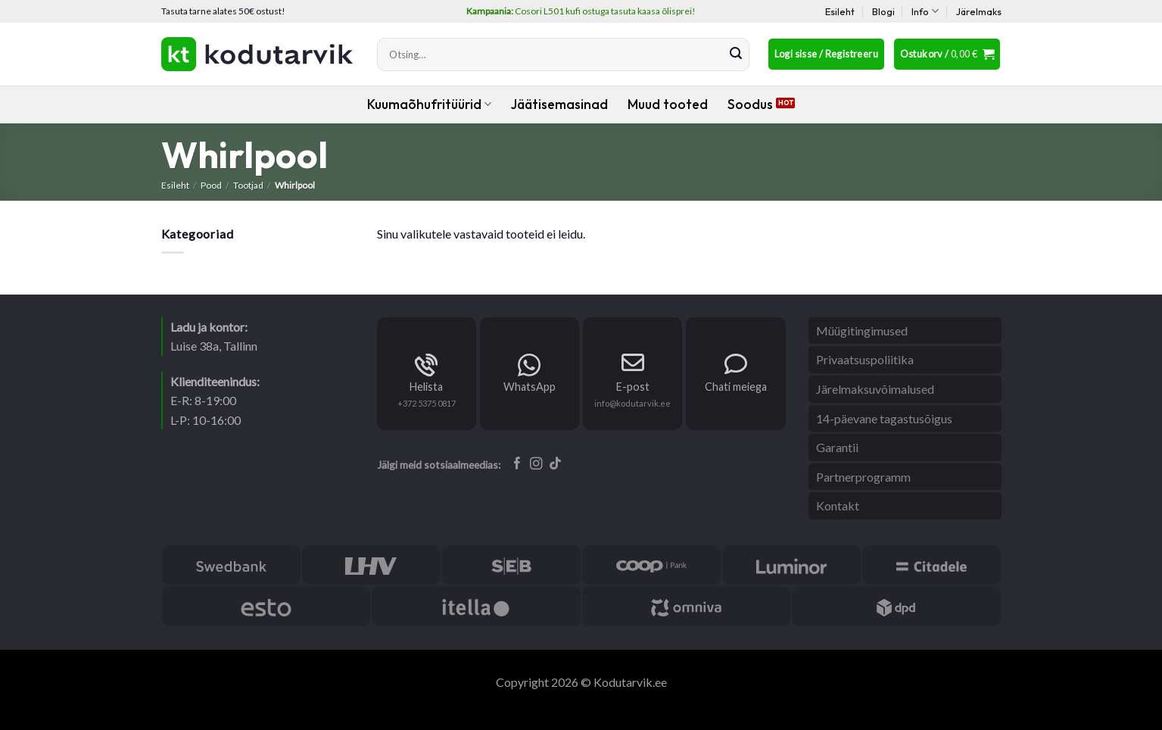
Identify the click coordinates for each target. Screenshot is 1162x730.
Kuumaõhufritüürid (429, 104)
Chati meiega (736, 386)
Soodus (750, 104)
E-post (633, 386)
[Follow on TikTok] (555, 464)
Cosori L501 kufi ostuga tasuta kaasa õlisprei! (581, 11)
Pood (211, 185)
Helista (426, 386)
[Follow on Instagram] (536, 464)
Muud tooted (668, 104)
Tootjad (248, 185)
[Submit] (736, 54)
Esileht (840, 11)
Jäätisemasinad (559, 104)
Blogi (883, 11)
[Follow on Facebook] (517, 464)
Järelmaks (979, 11)
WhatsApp (529, 386)
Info (925, 11)
